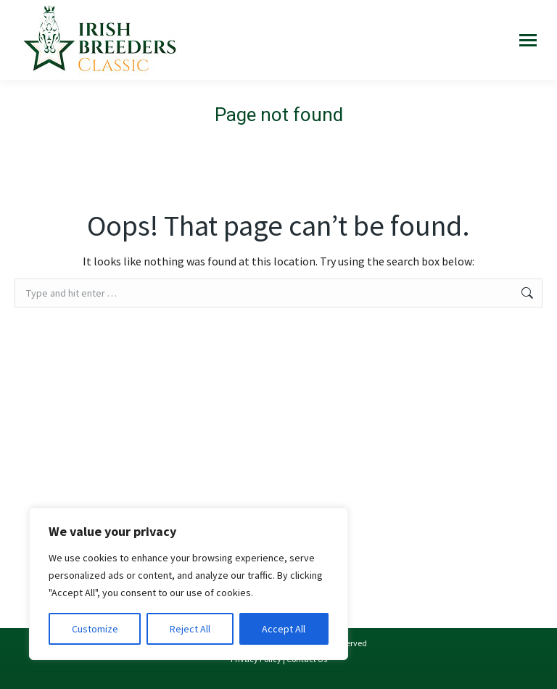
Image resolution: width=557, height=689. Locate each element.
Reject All (190, 628)
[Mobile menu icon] (527, 40)
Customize (95, 628)
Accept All (283, 628)
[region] (188, 584)
